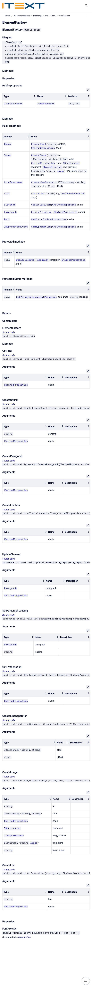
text (46, 16)
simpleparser (64, 16)
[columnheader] (19, 96)
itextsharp (37, 16)
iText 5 (7, 16)
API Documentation (22, 16)
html (53, 16)
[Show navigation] (86, 981)
